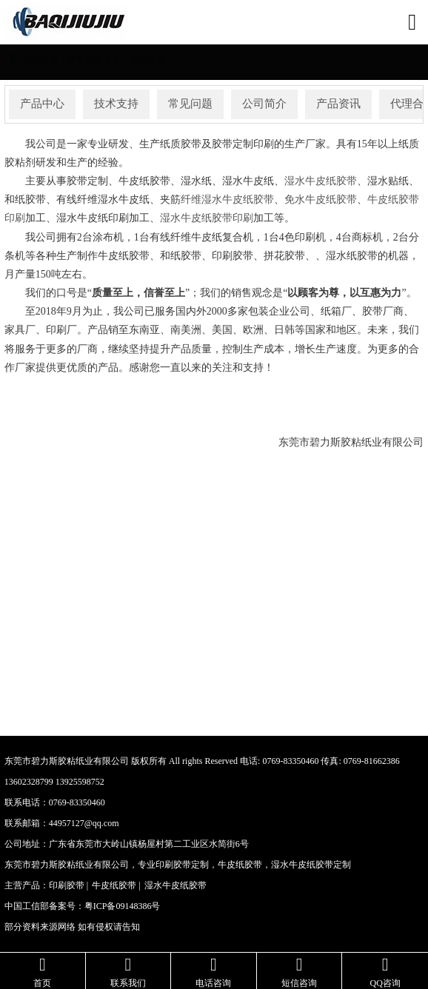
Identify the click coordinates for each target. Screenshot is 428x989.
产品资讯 (338, 104)
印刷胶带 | (68, 885)
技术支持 (116, 104)
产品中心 (42, 104)
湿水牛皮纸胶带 (320, 181)
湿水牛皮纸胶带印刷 (206, 218)
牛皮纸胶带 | (116, 885)
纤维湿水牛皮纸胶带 (227, 199)
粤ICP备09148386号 (122, 906)
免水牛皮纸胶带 (320, 199)
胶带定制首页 (94, 59)
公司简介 (148, 59)
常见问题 (190, 104)
